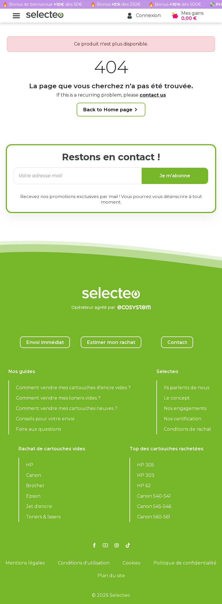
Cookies (131, 563)
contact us (153, 95)
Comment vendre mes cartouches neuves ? (66, 408)
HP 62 (144, 485)
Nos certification (182, 419)
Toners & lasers (43, 517)
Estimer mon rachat (111, 342)
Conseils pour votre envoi (45, 419)
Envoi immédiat (45, 342)
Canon (33, 475)
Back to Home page (111, 109)
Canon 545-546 (154, 506)
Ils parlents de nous (186, 387)
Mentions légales (25, 563)
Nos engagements (185, 408)
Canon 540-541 (154, 496)
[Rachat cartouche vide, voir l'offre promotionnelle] (111, 4)
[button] (143, 16)
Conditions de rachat (187, 429)
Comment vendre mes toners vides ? (58, 398)
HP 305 (145, 465)
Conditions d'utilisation (84, 563)
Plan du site (111, 575)
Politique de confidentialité (185, 563)
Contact (177, 342)
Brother (35, 485)
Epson (33, 496)
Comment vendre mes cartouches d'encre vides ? (73, 387)
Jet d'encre (39, 506)
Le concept (177, 398)
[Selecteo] (111, 278)
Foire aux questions (38, 429)
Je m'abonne (175, 175)
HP (29, 465)
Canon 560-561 (153, 517)
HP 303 (145, 475)
